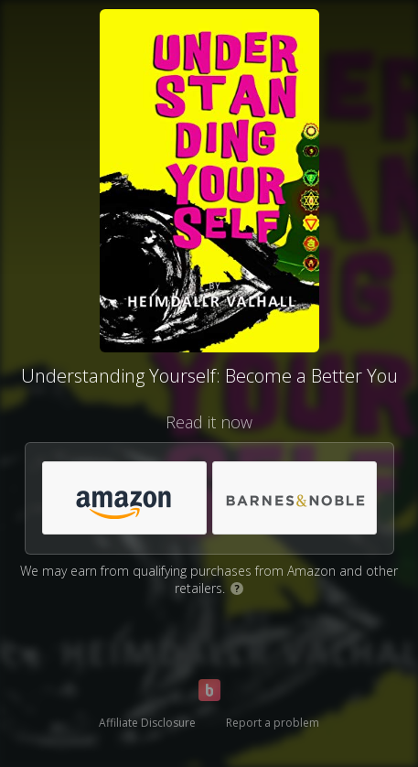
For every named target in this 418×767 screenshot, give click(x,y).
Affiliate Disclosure (147, 722)
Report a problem (272, 722)
